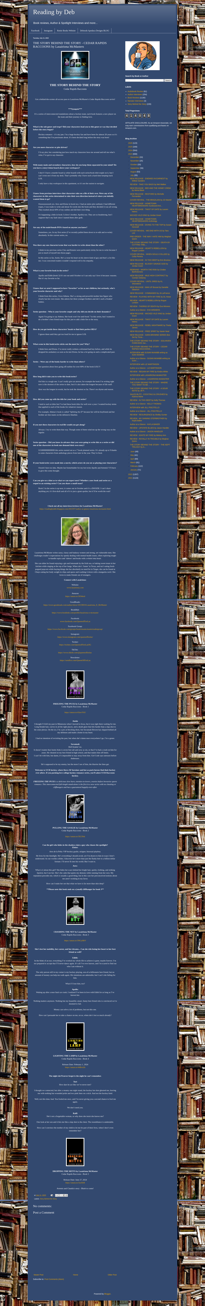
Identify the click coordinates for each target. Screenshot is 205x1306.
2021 (130, 478)
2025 (130, 147)
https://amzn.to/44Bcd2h (75, 1067)
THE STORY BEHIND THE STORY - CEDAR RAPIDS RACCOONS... (148, 348)
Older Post (112, 1275)
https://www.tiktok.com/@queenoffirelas (75, 652)
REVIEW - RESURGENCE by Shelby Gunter (148, 415)
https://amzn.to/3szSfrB (75, 1183)
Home (75, 1275)
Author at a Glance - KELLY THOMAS (145, 404)
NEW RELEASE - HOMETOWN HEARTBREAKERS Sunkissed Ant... (146, 204)
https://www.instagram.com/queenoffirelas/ (75, 637)
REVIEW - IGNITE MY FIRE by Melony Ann (148, 435)
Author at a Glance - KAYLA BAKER (145, 424)
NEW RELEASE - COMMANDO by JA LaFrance (150, 293)
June (132, 451)
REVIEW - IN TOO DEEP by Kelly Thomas (147, 400)
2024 (130, 150)
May (132, 455)
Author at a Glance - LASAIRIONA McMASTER (149, 379)
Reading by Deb (54, 11)
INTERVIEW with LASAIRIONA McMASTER (148, 375)
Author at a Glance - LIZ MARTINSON (146, 368)
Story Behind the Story (48, 1199)
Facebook (35, 30)
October (134, 164)
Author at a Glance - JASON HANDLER (146, 431)
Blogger (107, 1294)
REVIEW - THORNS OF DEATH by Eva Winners (150, 306)
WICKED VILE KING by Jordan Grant (145, 215)
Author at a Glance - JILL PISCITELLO (146, 411)
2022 (130, 474)
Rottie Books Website (66, 30)
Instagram (48, 30)
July (132, 175)
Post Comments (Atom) (54, 1279)
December (134, 157)
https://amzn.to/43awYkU (75, 712)
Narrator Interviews (135, 101)
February (134, 466)
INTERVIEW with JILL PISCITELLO (144, 407)
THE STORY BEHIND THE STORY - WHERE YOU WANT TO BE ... (149, 383)
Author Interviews (135, 94)
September (135, 168)
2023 (130, 154)
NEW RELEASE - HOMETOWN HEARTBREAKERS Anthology (143, 220)
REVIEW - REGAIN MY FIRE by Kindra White (149, 372)
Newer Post (38, 1275)
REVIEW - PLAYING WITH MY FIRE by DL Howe (150, 297)
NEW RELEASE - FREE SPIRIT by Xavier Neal (149, 331)
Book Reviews (134, 98)
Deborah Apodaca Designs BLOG (94, 30)
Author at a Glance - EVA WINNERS (145, 310)
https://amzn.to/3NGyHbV (75, 940)
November (134, 161)
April (132, 459)
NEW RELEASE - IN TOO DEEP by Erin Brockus (150, 260)
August (133, 172)
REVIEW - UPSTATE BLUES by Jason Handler (149, 428)
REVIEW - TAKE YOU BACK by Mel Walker (148, 184)
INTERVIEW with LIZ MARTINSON (144, 364)
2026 (130, 143)
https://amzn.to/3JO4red (75, 596)
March (133, 462)
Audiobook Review (135, 91)
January (134, 470)
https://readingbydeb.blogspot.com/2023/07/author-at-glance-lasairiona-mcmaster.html (75, 509)
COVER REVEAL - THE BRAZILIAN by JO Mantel (150, 200)
